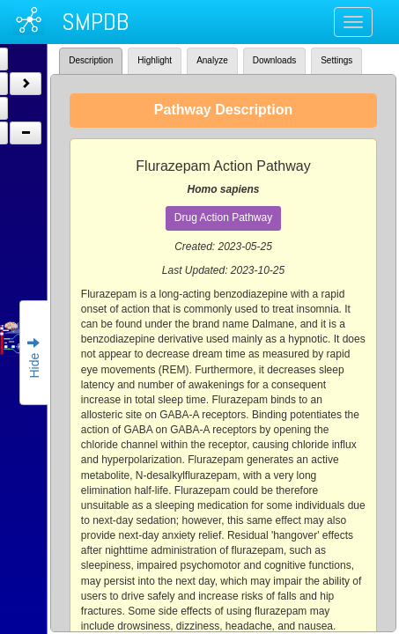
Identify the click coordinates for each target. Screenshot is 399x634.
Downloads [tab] (274, 60)
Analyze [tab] (212, 60)
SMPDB (95, 21)
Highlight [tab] (154, 60)
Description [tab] (91, 60)
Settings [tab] (336, 60)
